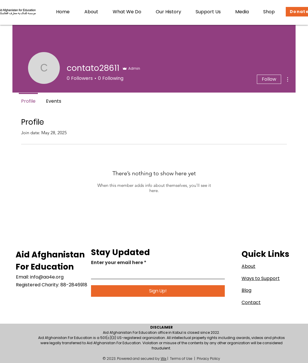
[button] (91, 12)
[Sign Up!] (158, 291)
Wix (163, 358)
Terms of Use (181, 358)
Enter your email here (117, 262)
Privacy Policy (208, 358)
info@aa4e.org (47, 277)
